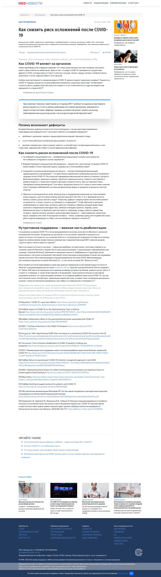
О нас (22, 529)
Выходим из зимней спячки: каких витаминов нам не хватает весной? (126, 39)
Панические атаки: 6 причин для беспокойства (126, 68)
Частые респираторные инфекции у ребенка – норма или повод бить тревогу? (58, 442)
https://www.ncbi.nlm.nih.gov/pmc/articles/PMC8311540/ (43, 322)
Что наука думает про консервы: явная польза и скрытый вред (51, 450)
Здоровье (118, 64)
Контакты (24, 538)
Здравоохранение (55, 500)
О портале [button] (133, 3)
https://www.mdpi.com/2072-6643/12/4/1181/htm (67, 373)
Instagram (119, 529)
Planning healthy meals (42, 377)
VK (115, 535)
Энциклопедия (101, 3)
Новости (88, 3)
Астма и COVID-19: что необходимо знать (42, 446)
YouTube (118, 544)
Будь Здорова (89, 538)
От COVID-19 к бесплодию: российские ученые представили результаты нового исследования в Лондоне (63, 504)
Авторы (23, 535)
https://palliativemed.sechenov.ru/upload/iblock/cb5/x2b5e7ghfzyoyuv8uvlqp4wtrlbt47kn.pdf (59, 397)
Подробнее (122, 573)
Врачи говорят (120, 35)
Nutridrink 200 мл (61, 267)
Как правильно (27, 22)
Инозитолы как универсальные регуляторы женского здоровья (93, 503)
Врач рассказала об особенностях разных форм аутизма (31, 503)
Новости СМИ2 (25, 477)
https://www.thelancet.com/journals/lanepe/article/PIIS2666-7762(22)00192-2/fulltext (64, 346)
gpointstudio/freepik (44, 93)
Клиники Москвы (118, 3)
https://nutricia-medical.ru (57, 59)
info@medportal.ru (29, 552)
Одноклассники (123, 538)
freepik (39, 223)
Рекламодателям (28, 532)
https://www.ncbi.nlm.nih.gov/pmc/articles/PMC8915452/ (43, 387)
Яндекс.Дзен (121, 541)
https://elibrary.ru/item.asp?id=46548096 (85, 409)
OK (131, 573)
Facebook (119, 532)
